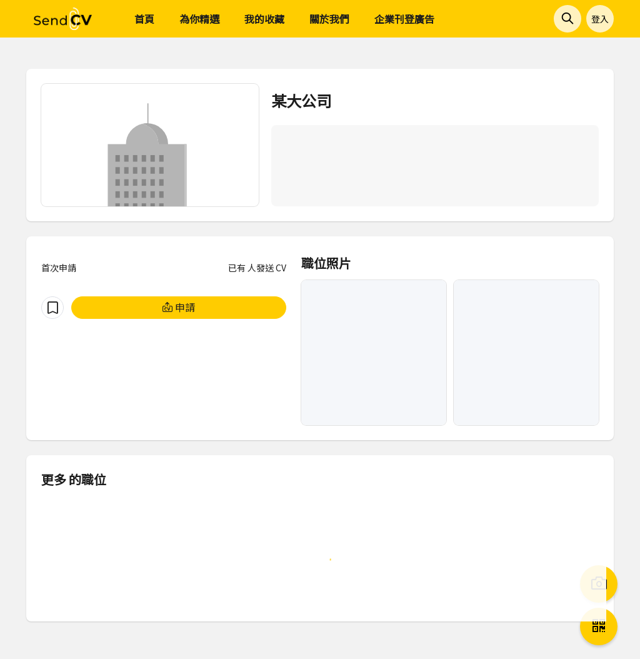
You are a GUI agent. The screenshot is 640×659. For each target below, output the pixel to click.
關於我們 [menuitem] (329, 18)
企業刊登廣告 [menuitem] (404, 18)
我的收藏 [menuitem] (264, 18)
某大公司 (301, 100)
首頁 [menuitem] (144, 18)
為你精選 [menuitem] (199, 18)
